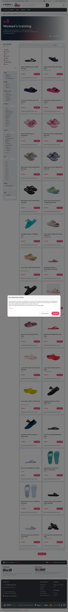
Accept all (55, 313)
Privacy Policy (41, 305)
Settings (11, 308)
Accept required (45, 313)
